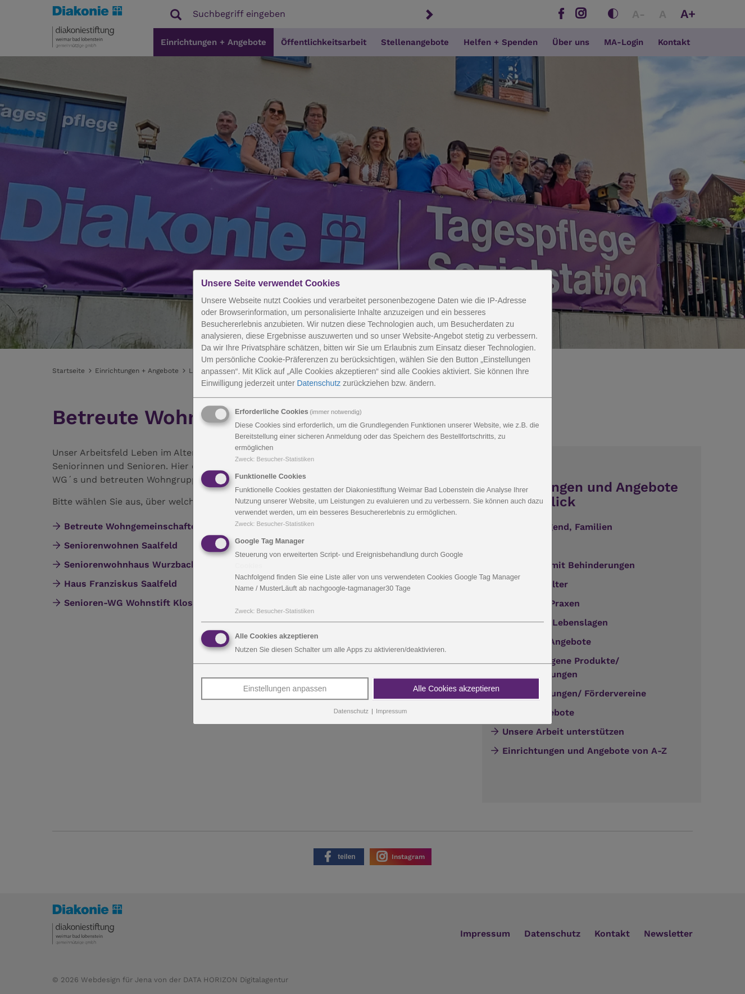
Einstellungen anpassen (285, 689)
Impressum (391, 711)
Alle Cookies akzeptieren (456, 689)
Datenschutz (318, 383)
